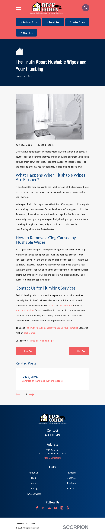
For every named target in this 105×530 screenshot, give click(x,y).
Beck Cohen (30, 333)
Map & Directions (52, 457)
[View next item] (31, 394)
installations (66, 305)
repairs (51, 305)
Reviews (71, 483)
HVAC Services (33, 494)
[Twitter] (43, 507)
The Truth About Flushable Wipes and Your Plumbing (51, 327)
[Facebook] (37, 507)
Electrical (71, 478)
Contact (71, 488)
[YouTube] (55, 507)
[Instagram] (61, 507)
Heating (34, 483)
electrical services (25, 310)
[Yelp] (68, 507)
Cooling (33, 488)
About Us (33, 472)
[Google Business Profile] (49, 507)
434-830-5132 (52, 435)
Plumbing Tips (46, 340)
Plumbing (33, 340)
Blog (33, 478)
